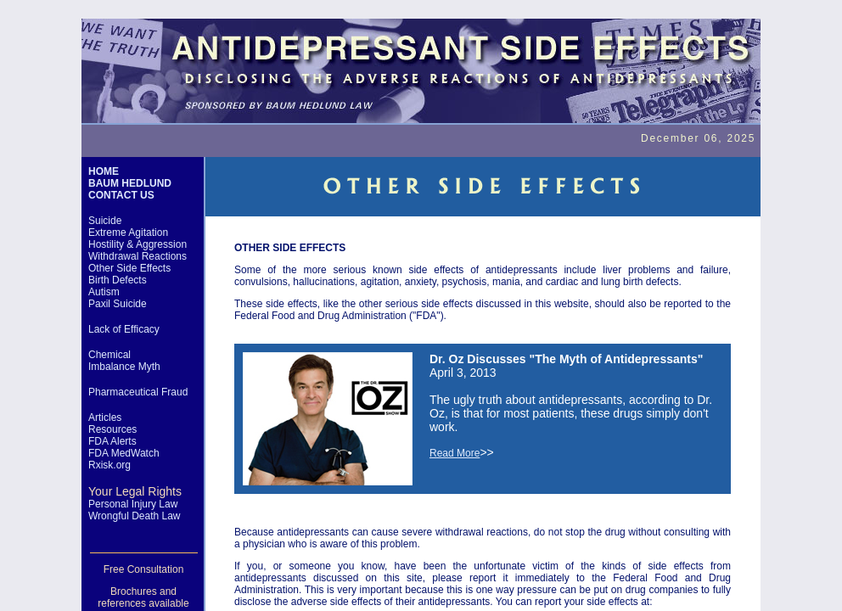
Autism (104, 292)
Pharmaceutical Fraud (138, 392)
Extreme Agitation (128, 232)
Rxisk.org (109, 465)
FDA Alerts (112, 441)
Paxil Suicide (117, 304)
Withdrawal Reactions (137, 256)
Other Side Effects (129, 268)
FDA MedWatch (124, 453)
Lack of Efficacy (124, 329)
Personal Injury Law (132, 504)
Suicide (104, 221)
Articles (104, 417)
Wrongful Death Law (134, 516)
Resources (112, 429)
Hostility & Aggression (137, 244)
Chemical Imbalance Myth (124, 361)
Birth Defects (117, 280)
